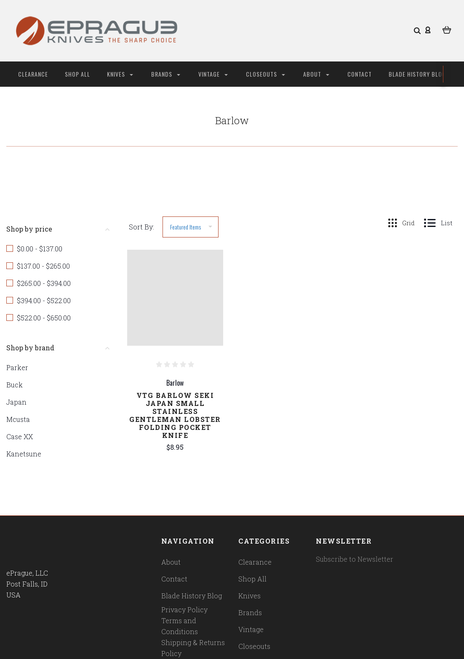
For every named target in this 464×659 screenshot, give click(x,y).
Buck (14, 384)
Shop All (77, 73)
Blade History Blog (417, 73)
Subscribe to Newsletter (354, 559)
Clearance (33, 73)
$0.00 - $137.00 (39, 248)
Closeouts (265, 73)
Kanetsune (23, 453)
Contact (359, 73)
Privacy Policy (184, 609)
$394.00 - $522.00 (44, 300)
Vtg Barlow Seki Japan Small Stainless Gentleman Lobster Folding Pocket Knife (175, 415)
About (316, 73)
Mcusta (18, 419)
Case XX (19, 436)
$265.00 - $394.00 (44, 283)
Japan (16, 402)
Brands (165, 73)
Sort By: (141, 226)
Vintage (213, 73)
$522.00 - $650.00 (44, 317)
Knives (120, 73)
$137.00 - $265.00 (43, 265)
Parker (17, 367)
